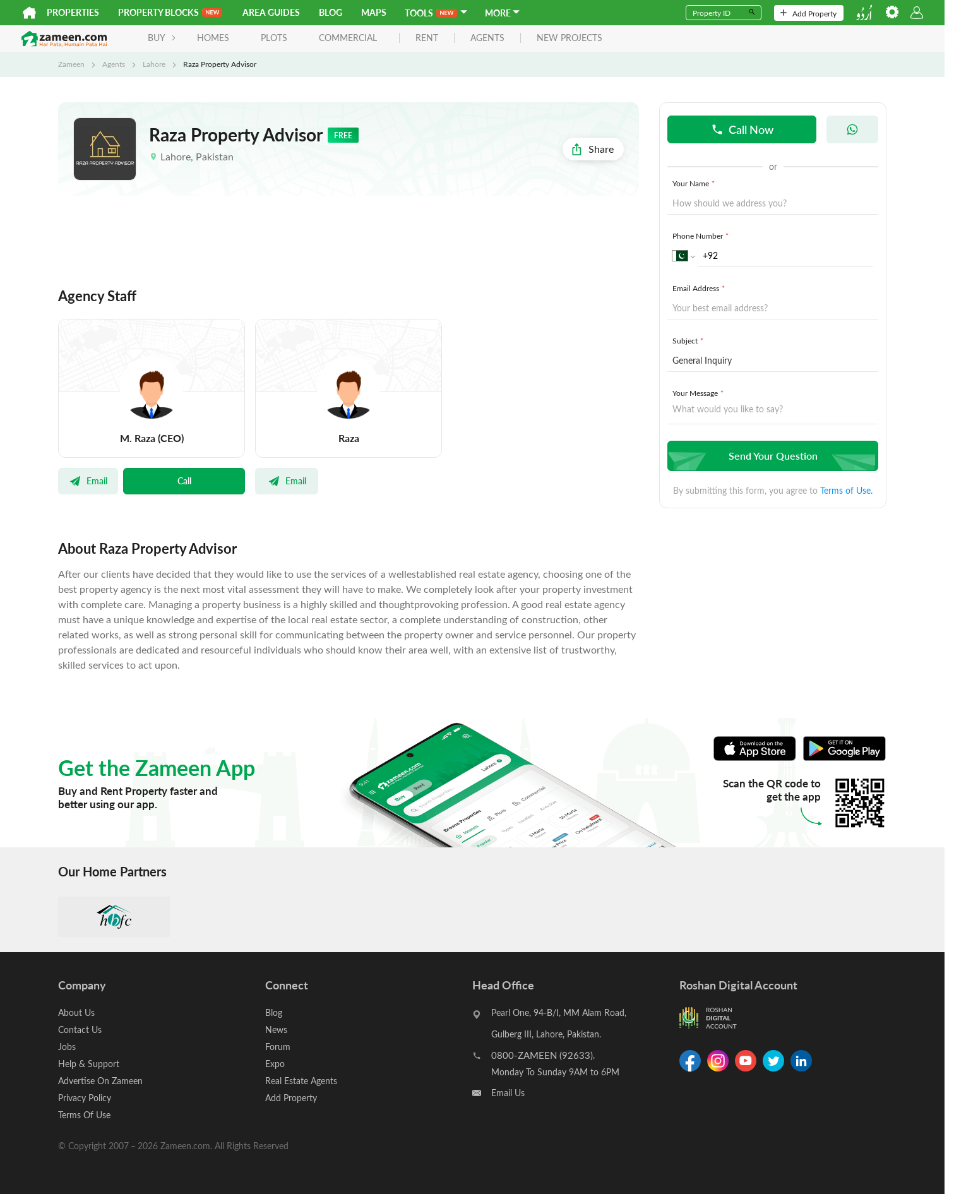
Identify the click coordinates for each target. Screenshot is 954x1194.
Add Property (808, 13)
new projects (569, 38)
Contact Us (80, 1030)
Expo (275, 1064)
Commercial (348, 38)
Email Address (699, 288)
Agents (113, 64)
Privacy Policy (84, 1098)
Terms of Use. (846, 490)
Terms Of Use (84, 1115)
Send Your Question (771, 455)
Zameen (71, 64)
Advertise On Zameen (100, 1081)
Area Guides (271, 12)
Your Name (694, 183)
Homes (213, 38)
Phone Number (701, 235)
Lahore (154, 64)
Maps (373, 12)
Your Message (699, 393)
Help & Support (88, 1064)
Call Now (742, 129)
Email (88, 480)
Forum (277, 1047)
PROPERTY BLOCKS (170, 12)
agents (487, 38)
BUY (162, 38)
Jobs (67, 1047)
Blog (330, 12)
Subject (689, 340)
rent (426, 38)
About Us (76, 1012)
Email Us (508, 1093)
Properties (73, 12)
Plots (274, 38)
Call (184, 480)
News (276, 1030)
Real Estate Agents (301, 1081)
